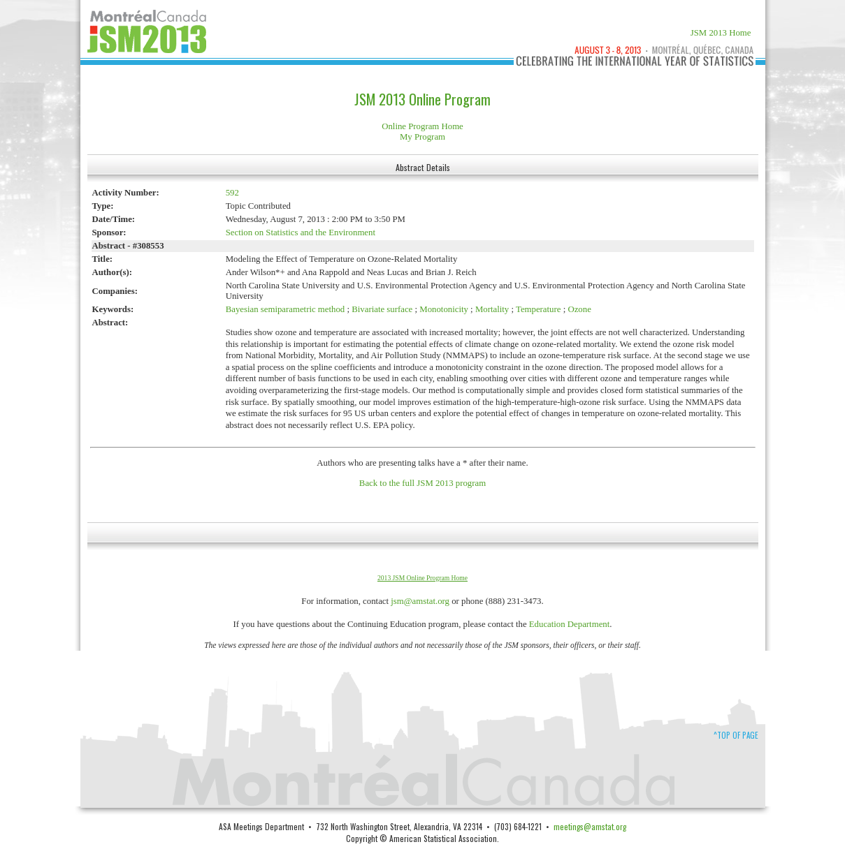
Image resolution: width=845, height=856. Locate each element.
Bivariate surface (382, 309)
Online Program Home (422, 126)
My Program (422, 137)
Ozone (579, 309)
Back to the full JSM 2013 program (422, 483)
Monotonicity (443, 309)
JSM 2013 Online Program (422, 99)
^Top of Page (736, 735)
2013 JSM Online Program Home (422, 578)
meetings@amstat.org (590, 826)
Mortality (492, 309)
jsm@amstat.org (420, 601)
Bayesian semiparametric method (285, 309)
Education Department (569, 624)
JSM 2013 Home (721, 33)
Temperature (538, 309)
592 (232, 193)
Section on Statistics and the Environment (300, 232)
